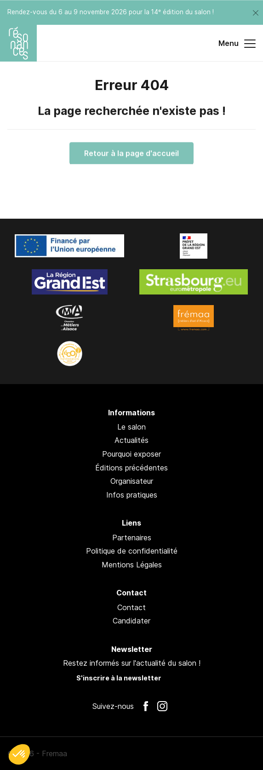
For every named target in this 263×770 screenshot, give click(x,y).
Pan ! (243, 753)
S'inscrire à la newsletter (118, 678)
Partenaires (131, 537)
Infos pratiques (131, 494)
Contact (131, 607)
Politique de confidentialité (131, 550)
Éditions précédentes (131, 467)
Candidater (131, 620)
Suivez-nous (113, 706)
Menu (237, 44)
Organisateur (131, 481)
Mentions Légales (132, 564)
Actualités (131, 440)
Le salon (131, 426)
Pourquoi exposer (131, 454)
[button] (19, 754)
